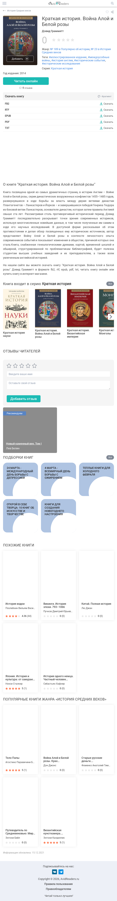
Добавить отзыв (23, 399)
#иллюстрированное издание (68, 57)
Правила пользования (58, 884)
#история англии (62, 60)
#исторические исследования (61, 63)
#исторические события (89, 60)
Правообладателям (58, 889)
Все (110, 283)
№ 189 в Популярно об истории (70, 49)
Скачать (108, 103)
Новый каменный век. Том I (24, 443)
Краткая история (62, 68)
